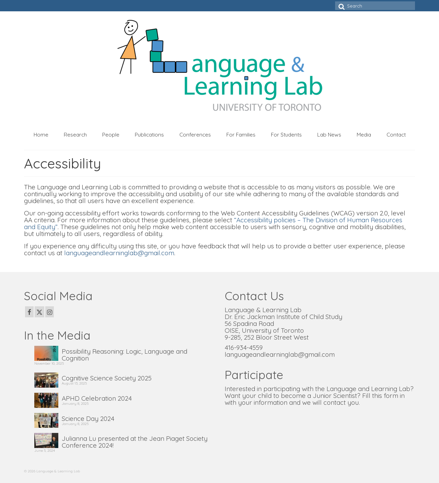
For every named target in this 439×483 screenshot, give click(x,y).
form (391, 395)
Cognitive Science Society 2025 (107, 377)
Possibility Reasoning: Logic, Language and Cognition (124, 354)
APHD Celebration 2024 (97, 398)
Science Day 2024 (88, 418)
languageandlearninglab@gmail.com (119, 253)
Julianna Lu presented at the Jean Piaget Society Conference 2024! (134, 441)
